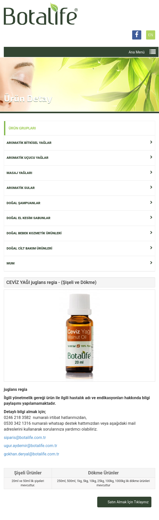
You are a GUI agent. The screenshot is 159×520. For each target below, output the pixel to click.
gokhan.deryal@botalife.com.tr (31, 454)
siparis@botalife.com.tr (25, 437)
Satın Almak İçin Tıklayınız (128, 502)
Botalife (41, 14)
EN (150, 34)
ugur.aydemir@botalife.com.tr (30, 445)
